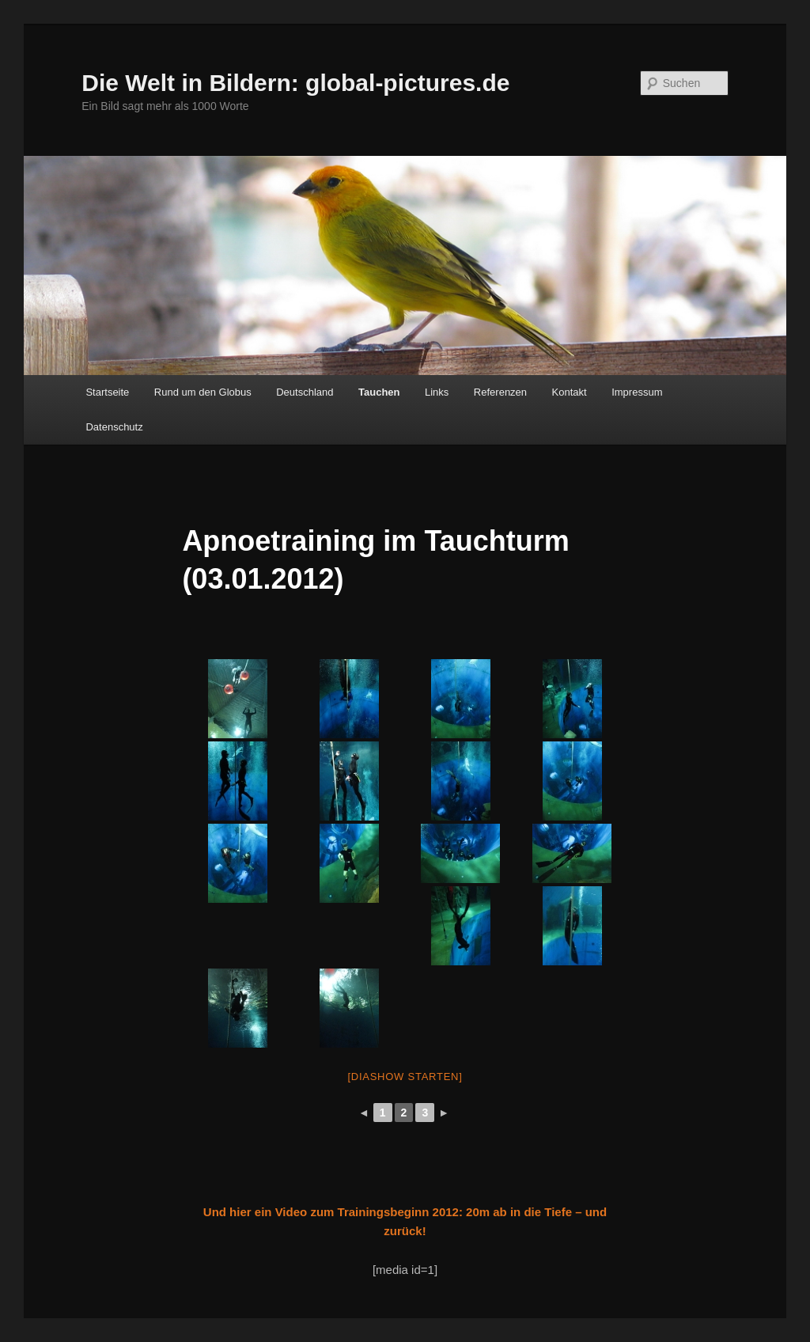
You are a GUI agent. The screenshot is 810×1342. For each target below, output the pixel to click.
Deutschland (304, 392)
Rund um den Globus (203, 392)
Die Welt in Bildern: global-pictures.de (295, 83)
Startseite (107, 392)
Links (437, 392)
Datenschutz (113, 427)
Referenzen (500, 392)
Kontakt (569, 392)
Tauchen (379, 392)
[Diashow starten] (404, 1076)
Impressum (636, 392)
